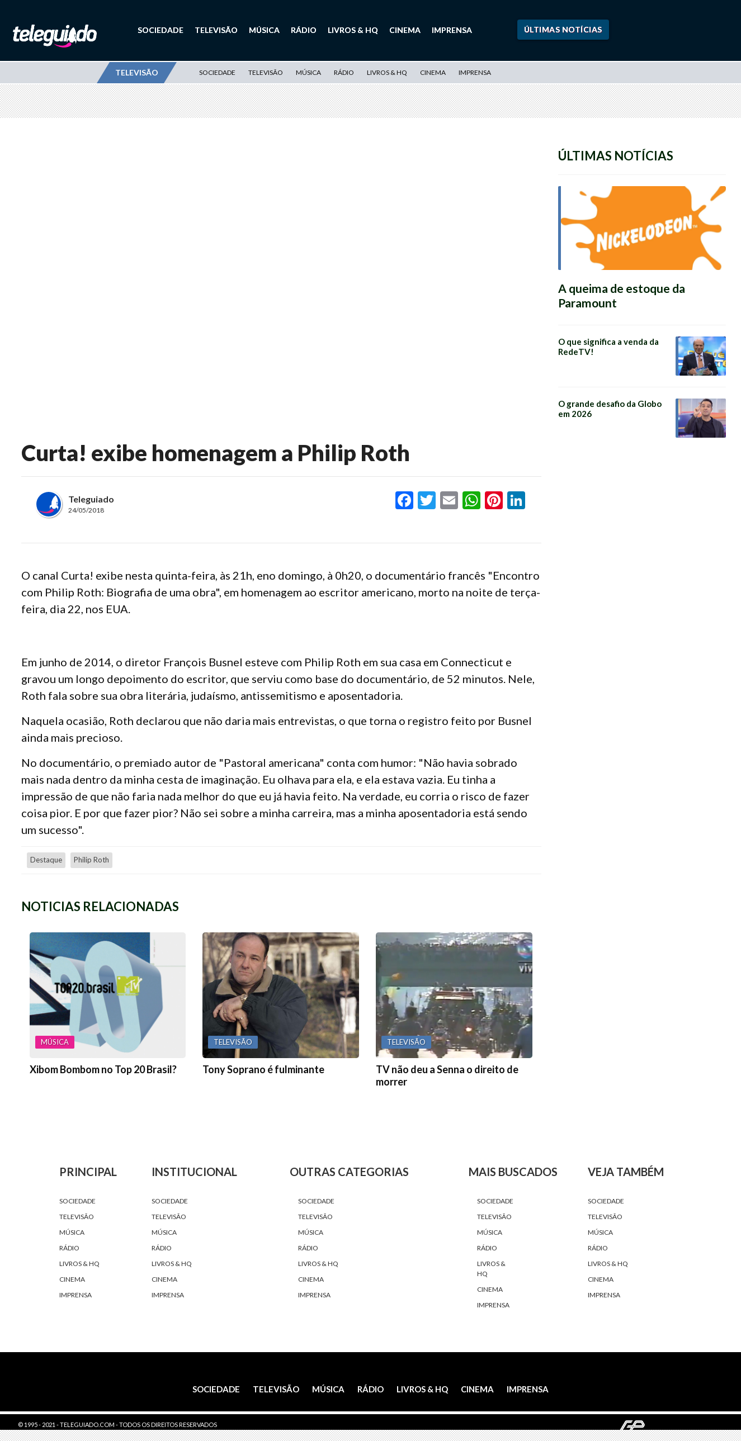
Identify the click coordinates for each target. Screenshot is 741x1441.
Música (264, 30)
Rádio (304, 30)
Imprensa (452, 30)
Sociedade (160, 30)
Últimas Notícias (563, 29)
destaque (46, 859)
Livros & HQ (353, 30)
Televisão (216, 30)
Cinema (405, 30)
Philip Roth (91, 859)
